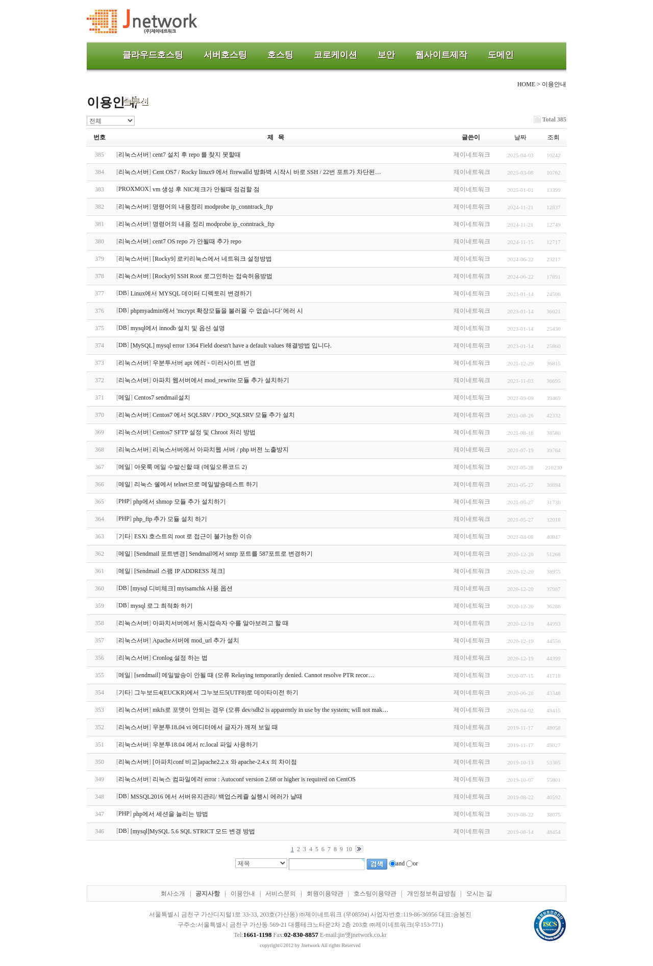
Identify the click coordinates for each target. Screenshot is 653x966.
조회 (553, 137)
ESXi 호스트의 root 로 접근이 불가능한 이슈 (193, 536)
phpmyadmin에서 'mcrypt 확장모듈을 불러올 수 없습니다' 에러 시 (217, 310)
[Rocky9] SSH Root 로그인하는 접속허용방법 (212, 276)
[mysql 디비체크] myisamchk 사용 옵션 (182, 588)
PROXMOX (133, 188)
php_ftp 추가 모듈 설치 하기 (170, 519)
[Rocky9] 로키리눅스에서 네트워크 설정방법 (212, 258)
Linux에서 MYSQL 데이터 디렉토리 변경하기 (191, 293)
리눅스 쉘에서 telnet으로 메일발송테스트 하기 (196, 484)
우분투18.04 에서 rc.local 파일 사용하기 (205, 744)
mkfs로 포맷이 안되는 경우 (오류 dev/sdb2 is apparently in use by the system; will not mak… (270, 709)
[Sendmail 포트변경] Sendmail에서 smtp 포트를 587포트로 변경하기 (223, 553)
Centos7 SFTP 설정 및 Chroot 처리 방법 (204, 432)
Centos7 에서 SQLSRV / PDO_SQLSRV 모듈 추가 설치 (224, 414)
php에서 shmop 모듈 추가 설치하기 (179, 501)
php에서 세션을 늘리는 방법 (170, 814)
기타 (124, 536)
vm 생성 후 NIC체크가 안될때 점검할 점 (206, 189)
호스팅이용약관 (375, 893)
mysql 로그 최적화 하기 (162, 605)
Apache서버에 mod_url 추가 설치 (196, 640)
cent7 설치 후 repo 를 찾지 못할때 (197, 154)
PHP (124, 501)
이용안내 (243, 893)
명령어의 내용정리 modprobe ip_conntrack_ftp (213, 206)
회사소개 (173, 893)
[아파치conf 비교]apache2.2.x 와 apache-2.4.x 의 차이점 (225, 761)
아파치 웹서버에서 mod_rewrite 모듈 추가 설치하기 (221, 380)
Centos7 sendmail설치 (162, 397)
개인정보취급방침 (431, 893)
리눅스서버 (133, 154)
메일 (124, 397)
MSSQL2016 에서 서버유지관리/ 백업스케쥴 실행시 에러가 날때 (217, 796)
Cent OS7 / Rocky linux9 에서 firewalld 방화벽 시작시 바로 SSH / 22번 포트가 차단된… (267, 172)
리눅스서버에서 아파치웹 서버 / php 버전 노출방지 (221, 449)
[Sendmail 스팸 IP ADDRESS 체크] (179, 571)
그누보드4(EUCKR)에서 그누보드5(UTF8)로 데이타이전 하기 (216, 692)
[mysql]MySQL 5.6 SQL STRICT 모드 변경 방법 (193, 831)
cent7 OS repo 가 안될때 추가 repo (197, 241)
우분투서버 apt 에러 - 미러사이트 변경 (204, 362)
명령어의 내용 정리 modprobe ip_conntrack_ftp (213, 224)
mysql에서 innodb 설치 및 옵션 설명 (178, 328)
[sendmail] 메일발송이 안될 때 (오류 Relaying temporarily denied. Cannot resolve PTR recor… (254, 675)
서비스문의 (280, 893)
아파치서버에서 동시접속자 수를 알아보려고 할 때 (221, 623)
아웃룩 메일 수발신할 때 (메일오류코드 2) (190, 466)
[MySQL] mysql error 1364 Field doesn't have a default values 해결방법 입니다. (231, 345)
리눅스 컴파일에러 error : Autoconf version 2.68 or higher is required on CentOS (254, 779)
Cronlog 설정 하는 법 (180, 657)
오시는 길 (479, 893)
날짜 (520, 137)
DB (122, 292)
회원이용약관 (325, 893)
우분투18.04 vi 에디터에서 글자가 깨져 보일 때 (215, 727)
